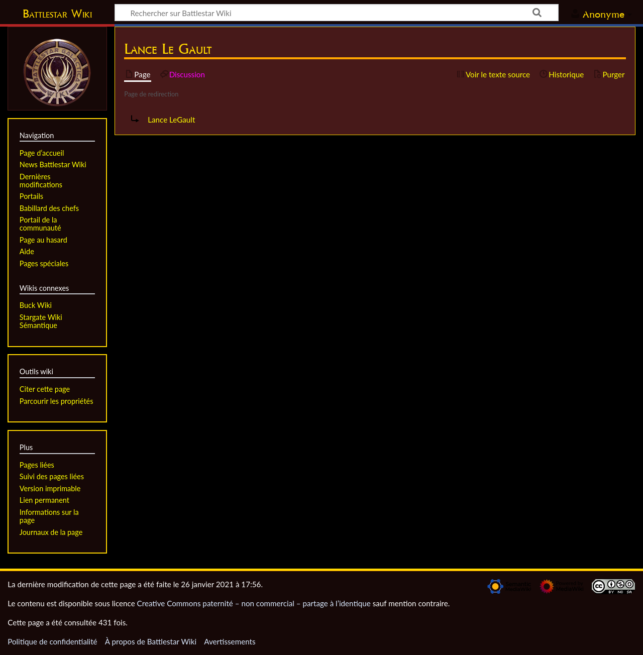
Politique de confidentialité (52, 641)
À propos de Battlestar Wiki (150, 641)
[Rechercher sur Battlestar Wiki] (336, 13)
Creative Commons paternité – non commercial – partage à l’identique (254, 603)
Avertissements (229, 641)
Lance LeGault (171, 119)
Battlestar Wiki (57, 14)
